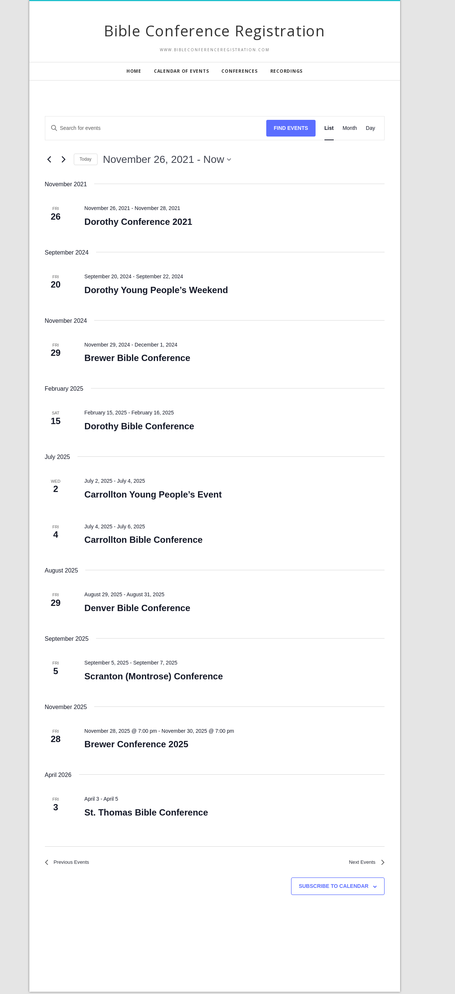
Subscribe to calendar (334, 889)
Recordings (286, 71)
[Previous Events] (49, 159)
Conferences (239, 71)
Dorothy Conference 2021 (138, 222)
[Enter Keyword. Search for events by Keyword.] (156, 128)
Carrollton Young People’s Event (153, 494)
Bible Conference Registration (214, 30)
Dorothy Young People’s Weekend (156, 290)
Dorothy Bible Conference (139, 426)
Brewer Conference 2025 (136, 744)
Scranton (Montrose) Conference (154, 676)
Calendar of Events (181, 71)
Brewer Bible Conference (137, 358)
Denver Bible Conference (137, 608)
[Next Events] (63, 159)
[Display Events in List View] (329, 128)
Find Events (291, 128)
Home (133, 71)
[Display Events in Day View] (370, 128)
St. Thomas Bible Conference (146, 812)
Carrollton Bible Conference (144, 540)
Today (86, 159)
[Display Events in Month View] (350, 128)
